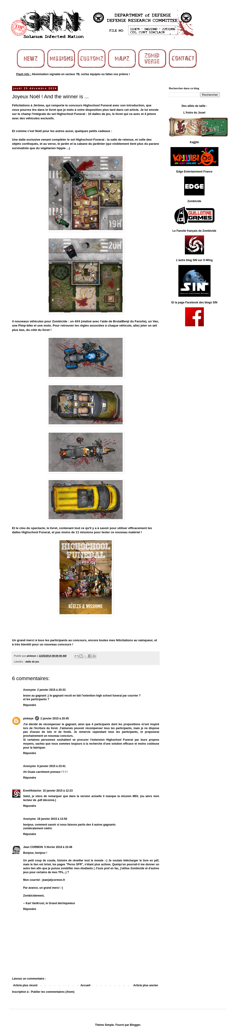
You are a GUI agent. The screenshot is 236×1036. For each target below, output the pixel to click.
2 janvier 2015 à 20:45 (54, 718)
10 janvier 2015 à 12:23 (58, 790)
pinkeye (28, 718)
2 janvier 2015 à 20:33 (51, 689)
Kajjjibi (194, 142)
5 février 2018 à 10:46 (58, 847)
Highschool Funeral (97, 105)
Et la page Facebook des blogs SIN (194, 302)
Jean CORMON (33, 847)
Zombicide (194, 201)
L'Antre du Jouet (194, 112)
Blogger (135, 1025)
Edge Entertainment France (194, 171)
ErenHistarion (32, 790)
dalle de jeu (32, 661)
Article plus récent (25, 985)
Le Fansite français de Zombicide (194, 230)
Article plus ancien (145, 985)
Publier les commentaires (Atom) (52, 991)
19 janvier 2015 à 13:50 (52, 818)
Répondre (29, 705)
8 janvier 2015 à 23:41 (51, 766)
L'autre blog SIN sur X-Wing (194, 260)
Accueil (85, 985)
